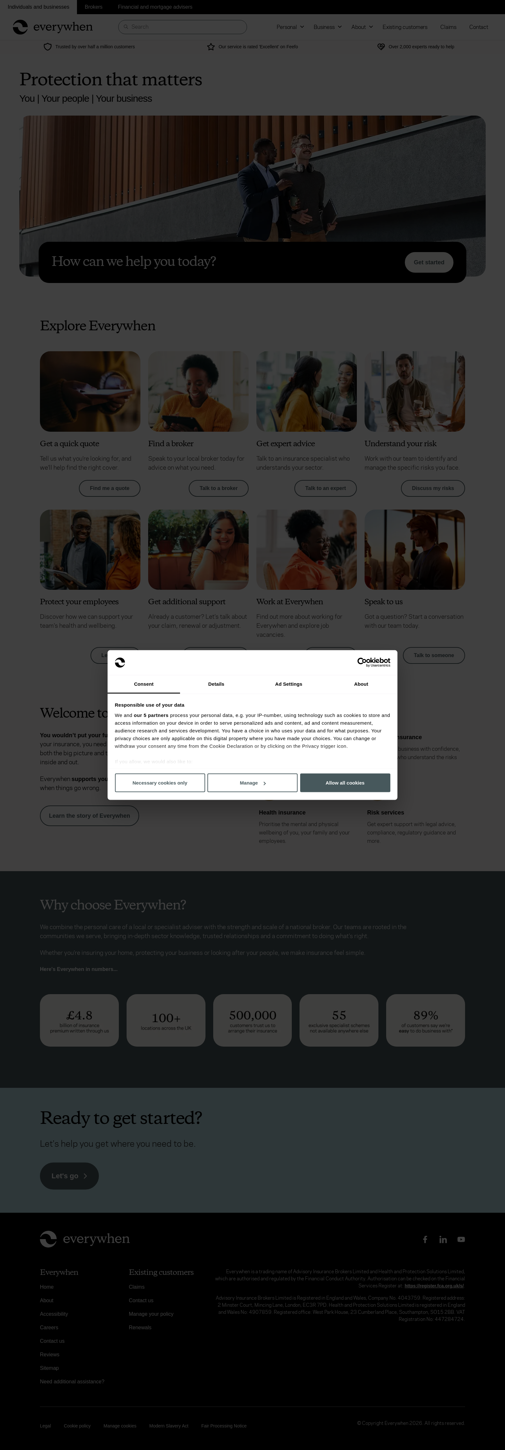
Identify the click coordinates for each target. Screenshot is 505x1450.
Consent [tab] (144, 683)
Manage (253, 783)
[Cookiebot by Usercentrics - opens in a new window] (362, 662)
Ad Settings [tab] (288, 683)
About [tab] (361, 683)
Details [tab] (216, 683)
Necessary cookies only (159, 783)
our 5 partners (151, 715)
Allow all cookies (345, 783)
